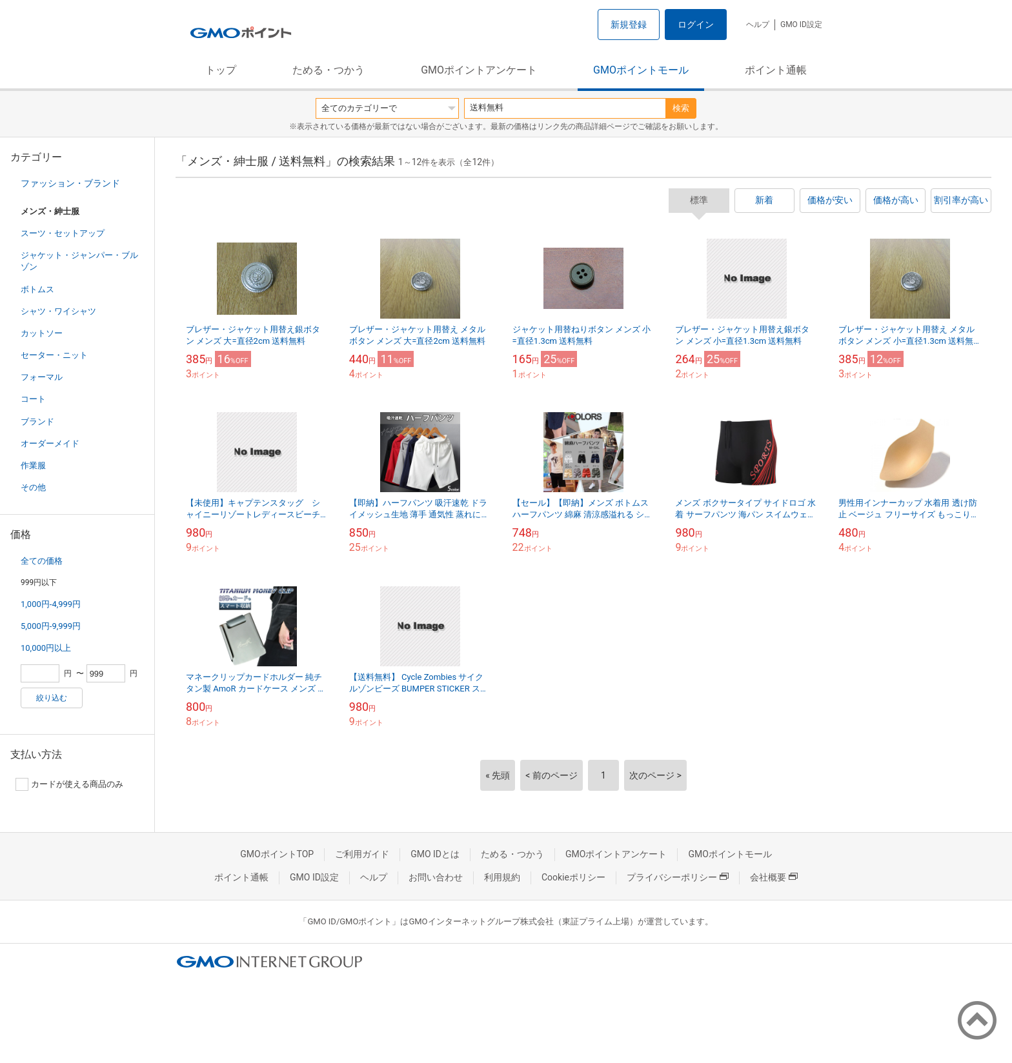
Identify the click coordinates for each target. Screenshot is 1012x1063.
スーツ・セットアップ (63, 233)
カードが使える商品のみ (69, 784)
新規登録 (629, 24)
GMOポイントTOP (277, 854)
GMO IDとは (435, 854)
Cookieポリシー (573, 877)
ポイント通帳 (776, 70)
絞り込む (51, 697)
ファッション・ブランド (70, 183)
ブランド (37, 421)
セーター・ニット (54, 355)
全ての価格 (42, 561)
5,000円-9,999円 (51, 626)
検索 (681, 108)
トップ (220, 70)
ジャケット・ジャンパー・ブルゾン (79, 261)
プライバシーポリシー (678, 877)
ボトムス (37, 289)
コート (33, 399)
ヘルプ (757, 24)
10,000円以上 (46, 648)
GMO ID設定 (801, 24)
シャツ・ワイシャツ (58, 311)
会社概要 (774, 877)
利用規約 (502, 877)
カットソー (42, 333)
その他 (33, 487)
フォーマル (42, 377)
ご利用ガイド (362, 854)
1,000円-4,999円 (51, 604)
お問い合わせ (436, 877)
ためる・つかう (328, 70)
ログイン (696, 24)
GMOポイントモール (641, 70)
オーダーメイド (50, 443)
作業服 (33, 465)
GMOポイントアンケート (479, 70)
